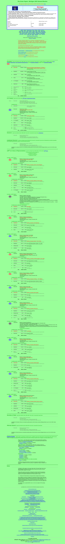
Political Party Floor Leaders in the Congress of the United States (32, 530)
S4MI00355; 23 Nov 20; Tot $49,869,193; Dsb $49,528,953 (37, 116)
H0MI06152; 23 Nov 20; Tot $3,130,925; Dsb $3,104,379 (36, 261)
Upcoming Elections (21, 50)
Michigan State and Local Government (32, 36)
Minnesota (23, 32)
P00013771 (30, 87)
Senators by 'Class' (32, 513)
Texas (28, 34)
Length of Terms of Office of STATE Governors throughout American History (32, 531)
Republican (21, 443)
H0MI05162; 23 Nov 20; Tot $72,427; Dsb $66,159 (35, 244)
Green (20, 447)
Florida (34, 30)
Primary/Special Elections (31, 509)
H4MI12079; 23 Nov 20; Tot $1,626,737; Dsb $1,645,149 (36, 363)
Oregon (26, 33)
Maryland (39, 31)
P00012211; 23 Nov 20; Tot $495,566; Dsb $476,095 (36, 79)
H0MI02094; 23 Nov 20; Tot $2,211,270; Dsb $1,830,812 (36, 181)
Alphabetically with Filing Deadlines (35, 503)
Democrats (30, 38)
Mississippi (27, 32)
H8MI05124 (30, 246)
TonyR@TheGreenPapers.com (38, 540)
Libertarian (21, 448)
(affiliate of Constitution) (27, 452)
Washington (43, 34)
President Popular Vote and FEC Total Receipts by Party (32, 490)
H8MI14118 (30, 409)
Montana (33, 32)
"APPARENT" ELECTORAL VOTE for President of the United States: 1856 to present (32, 500)
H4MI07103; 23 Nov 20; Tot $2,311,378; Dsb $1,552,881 (36, 279)
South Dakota (21, 34)
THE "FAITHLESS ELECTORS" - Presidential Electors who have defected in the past (32, 498)
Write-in (20, 460)
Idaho (44, 30)
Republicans (34, 38)
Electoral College (38, 507)
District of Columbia (29, 30)
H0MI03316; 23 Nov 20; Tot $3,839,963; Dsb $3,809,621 (36, 209)
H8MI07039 (30, 368)
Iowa (25, 31)
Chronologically (27, 504)
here (45, 3)
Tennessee (25, 34)
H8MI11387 (30, 350)
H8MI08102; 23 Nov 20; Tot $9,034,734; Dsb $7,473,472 (36, 293)
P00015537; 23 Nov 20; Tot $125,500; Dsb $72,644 (36, 89)
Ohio (20, 33)
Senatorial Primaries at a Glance (38, 515)
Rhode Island (38, 33)
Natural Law (21, 451)
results (26, 55)
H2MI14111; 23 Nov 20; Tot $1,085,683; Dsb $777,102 (36, 402)
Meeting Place (13, 62)
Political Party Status (29, 50)
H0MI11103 (30, 352)
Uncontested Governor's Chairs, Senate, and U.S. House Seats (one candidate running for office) (32, 518)
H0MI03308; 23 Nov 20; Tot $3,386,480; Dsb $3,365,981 (36, 207)
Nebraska (36, 32)
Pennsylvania (30, 33)
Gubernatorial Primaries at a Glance (27, 515)
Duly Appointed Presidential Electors (22, 62)
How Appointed (24, 496)
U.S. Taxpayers (21, 452)
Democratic (21, 442)
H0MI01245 (30, 170)
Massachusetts (43, 31)
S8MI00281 (30, 106)
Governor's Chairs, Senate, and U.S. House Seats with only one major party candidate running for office (32, 519)
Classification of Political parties (28, 441)
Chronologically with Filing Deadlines (35, 504)
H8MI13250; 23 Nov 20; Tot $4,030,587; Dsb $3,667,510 (36, 379)
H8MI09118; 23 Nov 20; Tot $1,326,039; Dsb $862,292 (36, 309)
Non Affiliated (21, 455)
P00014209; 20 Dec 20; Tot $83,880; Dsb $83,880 (35, 82)
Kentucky (30, 31)
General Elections (38, 509)
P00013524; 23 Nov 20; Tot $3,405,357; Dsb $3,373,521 (36, 76)
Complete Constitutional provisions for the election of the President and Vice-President (32, 534)
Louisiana (33, 31)
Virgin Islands (36, 34)
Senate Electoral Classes (31, 98)
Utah (30, 34)
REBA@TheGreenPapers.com (44, 539)
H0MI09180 (30, 311)
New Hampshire (43, 32)
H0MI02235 (30, 190)
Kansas (27, 31)
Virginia (40, 34)
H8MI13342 (30, 386)
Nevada (40, 32)
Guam (39, 30)
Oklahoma (23, 33)
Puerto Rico (34, 33)
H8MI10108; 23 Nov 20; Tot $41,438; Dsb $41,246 (35, 334)
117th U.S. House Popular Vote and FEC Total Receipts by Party (32, 492)
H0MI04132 (30, 230)
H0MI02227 (30, 186)
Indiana (23, 31)
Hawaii (41, 30)
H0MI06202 (30, 268)
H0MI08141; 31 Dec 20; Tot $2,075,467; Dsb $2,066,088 (36, 295)
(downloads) (32, 536)
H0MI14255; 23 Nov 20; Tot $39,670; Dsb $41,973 (35, 404)
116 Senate (24, 98)
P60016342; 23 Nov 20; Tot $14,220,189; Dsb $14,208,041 (37, 85)
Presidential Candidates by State (29, 510)
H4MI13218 (30, 384)
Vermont (33, 34)
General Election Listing (21, 53)
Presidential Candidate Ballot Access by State (41, 510)
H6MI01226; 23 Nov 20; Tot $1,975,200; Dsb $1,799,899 (36, 165)
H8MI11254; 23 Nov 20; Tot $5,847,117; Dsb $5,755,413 (36, 345)
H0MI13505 (30, 388)
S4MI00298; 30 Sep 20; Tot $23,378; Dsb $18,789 (35, 129)
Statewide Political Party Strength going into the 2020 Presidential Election (32, 525)
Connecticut (21, 30)
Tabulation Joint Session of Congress (38, 496)
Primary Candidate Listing (22, 52)
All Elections (25, 509)
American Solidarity (22, 450)
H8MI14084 (30, 411)
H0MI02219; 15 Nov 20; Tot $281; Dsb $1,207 (35, 188)
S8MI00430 (30, 123)
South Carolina (43, 33)
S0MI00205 (30, 121)
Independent (21, 454)
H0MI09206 (30, 316)
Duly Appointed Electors (32, 497)
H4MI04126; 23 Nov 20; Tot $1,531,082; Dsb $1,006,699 (36, 223)
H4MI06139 (30, 266)
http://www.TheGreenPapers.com (33, 541)
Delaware (25, 30)
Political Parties (11, 436)
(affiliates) (24, 442)
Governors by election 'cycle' (32, 514)
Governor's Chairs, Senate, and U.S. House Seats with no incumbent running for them (32, 517)
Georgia (36, 30)
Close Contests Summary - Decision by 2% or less (32, 493)
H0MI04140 (30, 228)
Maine (36, 31)
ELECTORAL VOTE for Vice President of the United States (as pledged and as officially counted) (32, 501)
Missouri (30, 32)
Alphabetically (27, 503)
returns (25, 56)
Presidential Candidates (34, 62)
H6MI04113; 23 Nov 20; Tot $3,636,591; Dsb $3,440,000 (36, 259)
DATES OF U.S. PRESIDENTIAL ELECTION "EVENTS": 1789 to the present (32, 499)
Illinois (20, 31)
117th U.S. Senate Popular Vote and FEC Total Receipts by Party (32, 491)
